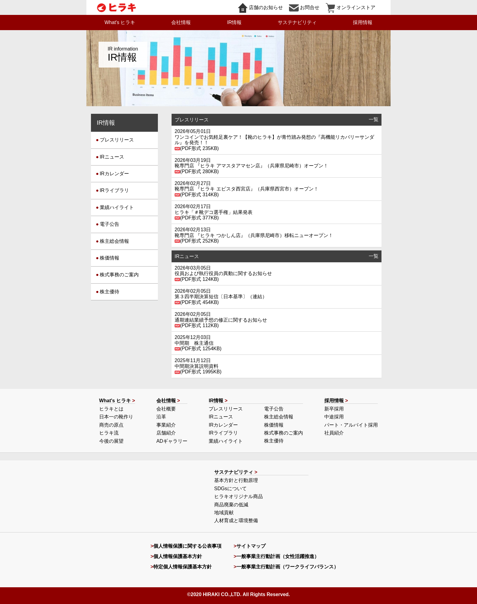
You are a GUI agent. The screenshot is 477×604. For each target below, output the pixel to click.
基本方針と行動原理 (236, 480)
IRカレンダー (114, 173)
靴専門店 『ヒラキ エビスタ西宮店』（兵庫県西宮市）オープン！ (247, 188)
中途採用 (334, 416)
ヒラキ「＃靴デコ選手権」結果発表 (213, 212)
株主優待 (109, 291)
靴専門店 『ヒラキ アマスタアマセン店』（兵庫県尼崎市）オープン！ (251, 165)
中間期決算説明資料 (196, 366)
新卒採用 (334, 408)
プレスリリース (117, 139)
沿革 (161, 416)
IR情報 (234, 22)
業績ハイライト (117, 207)
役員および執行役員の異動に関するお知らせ (223, 273)
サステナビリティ (297, 22)
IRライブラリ (114, 190)
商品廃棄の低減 (231, 504)
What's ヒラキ (120, 22)
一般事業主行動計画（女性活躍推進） (277, 556)
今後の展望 (111, 441)
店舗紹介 (166, 432)
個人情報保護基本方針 (177, 556)
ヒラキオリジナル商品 (238, 496)
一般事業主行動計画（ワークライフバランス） (287, 566)
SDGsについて (230, 488)
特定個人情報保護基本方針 (182, 566)
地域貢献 (224, 512)
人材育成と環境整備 (236, 520)
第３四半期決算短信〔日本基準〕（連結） (221, 296)
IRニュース (112, 156)
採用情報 (362, 22)
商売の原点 (111, 425)
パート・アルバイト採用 (351, 425)
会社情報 (181, 22)
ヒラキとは (111, 408)
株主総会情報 (114, 241)
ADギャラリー (171, 441)
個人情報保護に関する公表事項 (187, 546)
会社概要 (166, 408)
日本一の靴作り (116, 416)
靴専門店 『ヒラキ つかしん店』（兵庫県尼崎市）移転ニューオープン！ (254, 235)
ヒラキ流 (109, 432)
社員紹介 (334, 432)
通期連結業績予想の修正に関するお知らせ (221, 320)
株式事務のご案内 (119, 274)
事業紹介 (166, 425)
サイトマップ (251, 546)
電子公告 (109, 224)
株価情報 (109, 257)
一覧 (373, 119)
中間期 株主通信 (194, 343)
